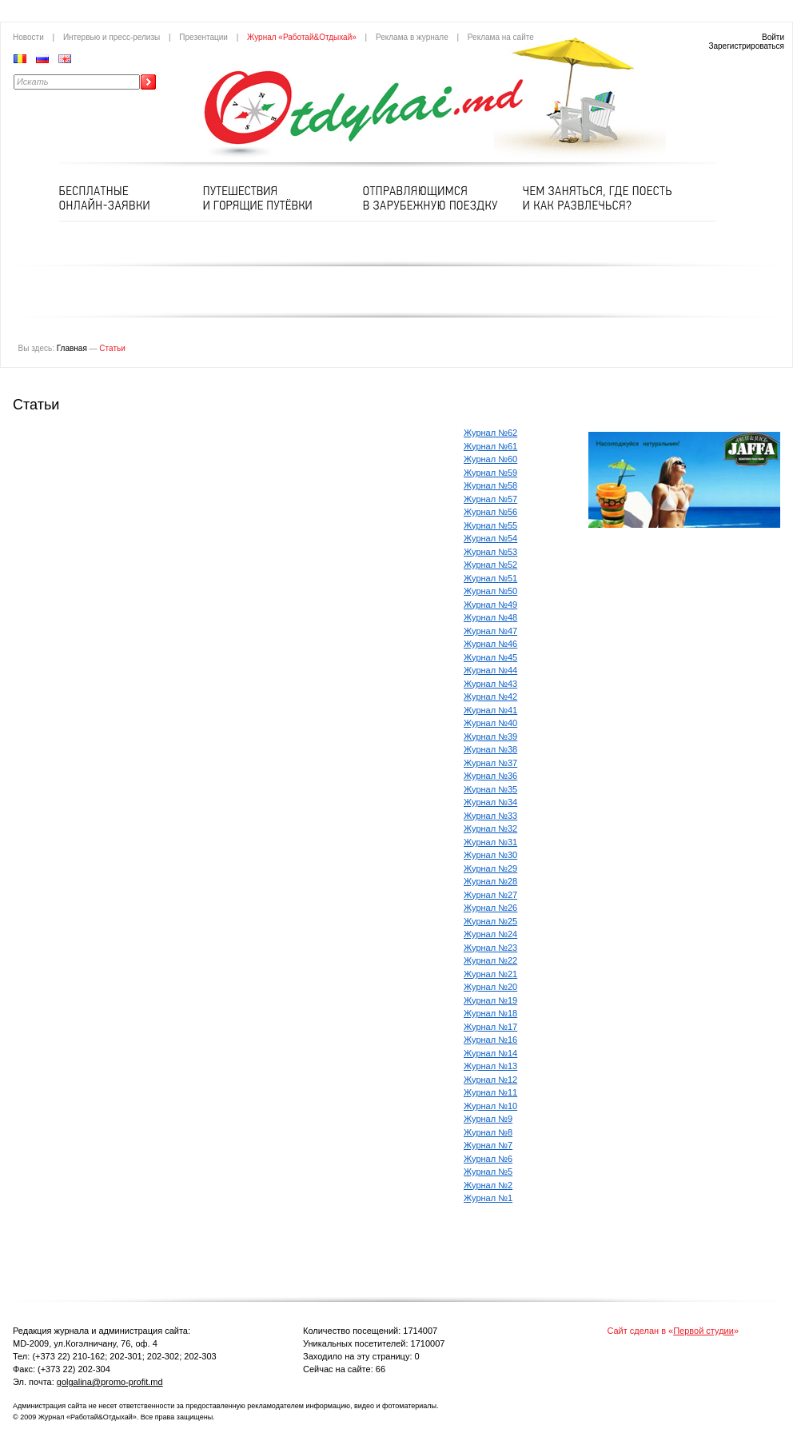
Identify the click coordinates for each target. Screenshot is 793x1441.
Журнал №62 (490, 432)
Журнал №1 (488, 1198)
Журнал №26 (490, 907)
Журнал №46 (490, 644)
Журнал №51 (490, 578)
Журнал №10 (490, 1106)
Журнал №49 (490, 604)
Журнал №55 (490, 525)
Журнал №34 (490, 802)
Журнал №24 (490, 934)
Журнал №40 (490, 723)
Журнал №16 (490, 1039)
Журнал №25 (490, 921)
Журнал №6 (488, 1159)
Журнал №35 (490, 789)
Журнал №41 (490, 710)
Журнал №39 (490, 736)
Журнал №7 (488, 1145)
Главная (72, 348)
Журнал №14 (490, 1053)
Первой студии (703, 1330)
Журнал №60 (490, 459)
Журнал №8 (488, 1132)
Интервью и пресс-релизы (111, 37)
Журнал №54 (490, 538)
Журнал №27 (490, 895)
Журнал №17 (490, 1027)
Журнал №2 (488, 1185)
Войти (773, 37)
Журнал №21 (490, 974)
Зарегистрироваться (746, 46)
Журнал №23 (490, 947)
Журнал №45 (490, 657)
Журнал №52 (490, 564)
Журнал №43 (490, 684)
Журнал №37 (490, 763)
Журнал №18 (490, 1013)
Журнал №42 (490, 696)
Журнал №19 (490, 1000)
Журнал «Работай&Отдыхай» (302, 37)
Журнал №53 (490, 552)
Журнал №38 (490, 749)
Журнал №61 (490, 446)
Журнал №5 (488, 1171)
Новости (28, 37)
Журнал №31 (490, 842)
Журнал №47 (490, 631)
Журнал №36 (490, 775)
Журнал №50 (490, 591)
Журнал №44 (490, 670)
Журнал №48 (490, 617)
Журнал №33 (490, 815)
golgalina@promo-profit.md (110, 1382)
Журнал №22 (490, 960)
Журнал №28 (490, 881)
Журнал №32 (490, 828)
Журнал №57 (490, 499)
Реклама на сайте (501, 37)
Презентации (203, 37)
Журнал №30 (490, 855)
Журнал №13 (490, 1066)
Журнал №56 (490, 512)
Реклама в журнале (412, 37)
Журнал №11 (490, 1092)
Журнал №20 (490, 987)
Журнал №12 (490, 1079)
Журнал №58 (490, 485)
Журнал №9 (488, 1119)
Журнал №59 (490, 472)
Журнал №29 (490, 868)
